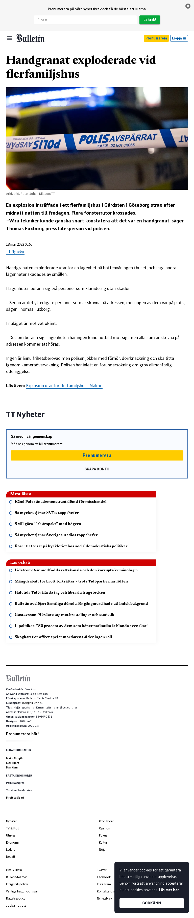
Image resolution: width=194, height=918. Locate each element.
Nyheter (11, 821)
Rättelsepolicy (15, 898)
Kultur (103, 842)
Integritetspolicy (17, 884)
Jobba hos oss (16, 905)
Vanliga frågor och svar (22, 891)
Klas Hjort (12, 763)
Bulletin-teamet (16, 877)
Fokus (103, 835)
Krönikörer (106, 821)
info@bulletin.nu (32, 703)
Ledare (10, 849)
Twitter (101, 870)
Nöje (102, 849)
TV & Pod (12, 828)
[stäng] (188, 6)
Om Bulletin (14, 870)
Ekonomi (12, 842)
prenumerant (53, 444)
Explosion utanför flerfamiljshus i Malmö (64, 385)
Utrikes (10, 835)
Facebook (104, 877)
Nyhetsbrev (104, 898)
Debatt (10, 856)
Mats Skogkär (14, 758)
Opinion (104, 828)
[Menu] (9, 38)
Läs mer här (169, 889)
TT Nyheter (15, 251)
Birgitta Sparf (15, 797)
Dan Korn (12, 767)
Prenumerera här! (22, 734)
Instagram (104, 884)
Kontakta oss (106, 891)
